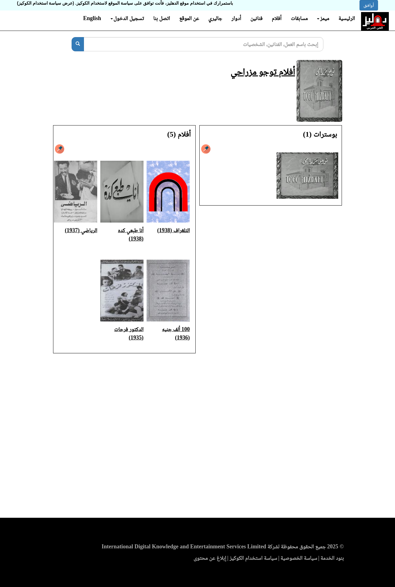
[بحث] (78, 44)
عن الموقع (189, 18)
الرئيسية (347, 18)
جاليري (215, 18)
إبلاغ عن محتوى (209, 558)
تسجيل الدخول (127, 18)
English (92, 18)
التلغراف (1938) (173, 230)
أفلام (277, 18)
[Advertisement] (197, 437)
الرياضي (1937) (81, 230)
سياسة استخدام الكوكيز (253, 558)
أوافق (369, 5)
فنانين (256, 18)
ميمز (323, 18)
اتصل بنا (161, 18)
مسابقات (299, 18)
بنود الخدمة (332, 558)
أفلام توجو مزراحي (263, 71)
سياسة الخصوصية (299, 558)
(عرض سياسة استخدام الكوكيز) (45, 3)
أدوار (236, 18)
